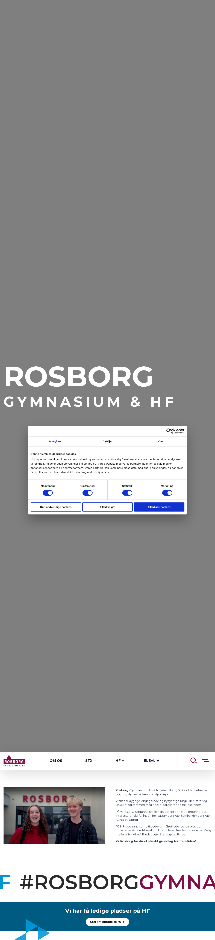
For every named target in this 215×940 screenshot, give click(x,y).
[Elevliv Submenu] (162, 760)
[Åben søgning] (194, 760)
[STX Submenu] (95, 760)
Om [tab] (160, 441)
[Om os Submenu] (65, 760)
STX (88, 760)
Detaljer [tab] (108, 441)
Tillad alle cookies (159, 506)
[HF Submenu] (124, 760)
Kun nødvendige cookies (56, 506)
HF (118, 760)
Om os (56, 760)
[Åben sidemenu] (205, 760)
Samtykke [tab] (54, 441)
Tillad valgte (107, 506)
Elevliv (151, 760)
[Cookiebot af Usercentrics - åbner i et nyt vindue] (169, 431)
